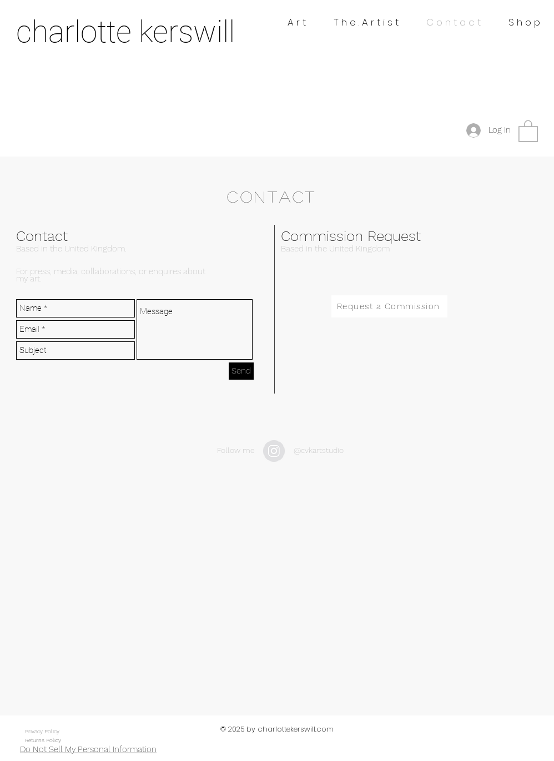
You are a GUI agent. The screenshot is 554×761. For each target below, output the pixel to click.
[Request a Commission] (389, 306)
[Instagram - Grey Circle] (274, 451)
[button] (528, 130)
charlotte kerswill (125, 31)
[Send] (241, 371)
